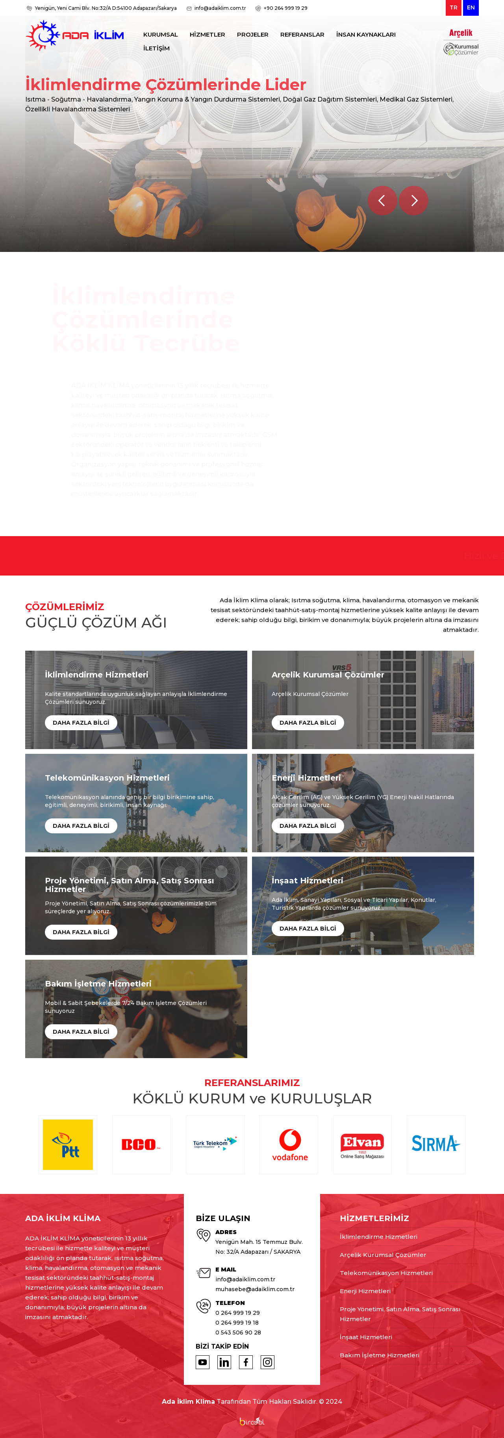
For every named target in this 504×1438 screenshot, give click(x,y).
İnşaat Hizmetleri (366, 1337)
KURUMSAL (160, 34)
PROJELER (253, 34)
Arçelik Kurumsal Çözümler (383, 1254)
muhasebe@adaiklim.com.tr (255, 1289)
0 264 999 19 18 (237, 1322)
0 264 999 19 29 (237, 1312)
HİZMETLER (207, 34)
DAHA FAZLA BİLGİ (81, 722)
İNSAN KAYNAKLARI (366, 34)
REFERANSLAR (302, 34)
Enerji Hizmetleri (365, 1291)
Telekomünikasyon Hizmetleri (386, 1273)
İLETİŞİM (156, 48)
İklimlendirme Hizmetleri (378, 1236)
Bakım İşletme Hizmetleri (379, 1355)
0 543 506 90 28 (238, 1332)
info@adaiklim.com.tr (220, 8)
